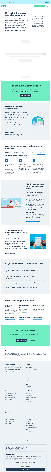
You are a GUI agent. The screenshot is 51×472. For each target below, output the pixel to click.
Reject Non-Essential (25, 466)
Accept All (25, 469)
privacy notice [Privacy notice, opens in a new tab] (13, 459)
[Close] (43, 454)
